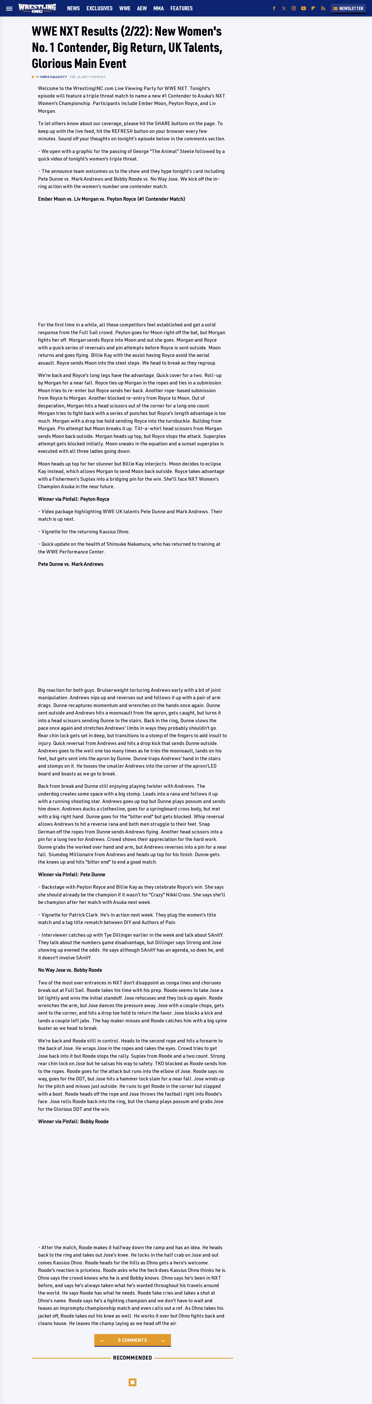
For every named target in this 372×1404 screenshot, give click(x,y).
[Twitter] (284, 8)
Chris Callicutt (53, 77)
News (73, 8)
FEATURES (182, 8)
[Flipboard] (313, 8)
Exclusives (100, 8)
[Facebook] (274, 8)
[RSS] (323, 8)
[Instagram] (293, 8)
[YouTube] (303, 8)
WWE (124, 8)
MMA (158, 8)
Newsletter (348, 8)
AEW (142, 8)
